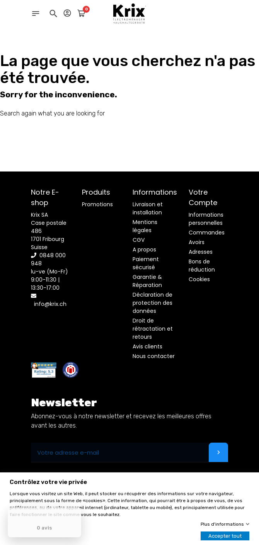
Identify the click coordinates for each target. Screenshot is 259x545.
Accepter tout (225, 536)
